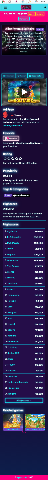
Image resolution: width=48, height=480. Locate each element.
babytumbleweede (18, 382)
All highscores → (24, 400)
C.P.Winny (13, 347)
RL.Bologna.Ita (14, 237)
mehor (10, 271)
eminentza (13, 341)
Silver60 (11, 277)
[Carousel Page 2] (25, 432)
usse (10, 306)
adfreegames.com (12, 125)
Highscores (24, 19)
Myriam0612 (13, 242)
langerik (12, 393)
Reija (10, 358)
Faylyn (12, 364)
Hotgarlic (12, 312)
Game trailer (35, 76)
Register (39, 14)
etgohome (12, 231)
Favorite (11, 138)
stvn (10, 318)
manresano (13, 295)
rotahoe (12, 376)
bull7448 (12, 283)
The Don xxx (13, 266)
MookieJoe (12, 260)
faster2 (11, 289)
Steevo (11, 329)
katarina (12, 335)
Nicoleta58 (13, 388)
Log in (31, 14)
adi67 (10, 248)
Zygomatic (22, 477)
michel (11, 324)
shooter (12, 370)
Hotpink (12, 300)
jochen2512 (13, 353)
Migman (11, 254)
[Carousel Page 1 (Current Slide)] (23, 432)
